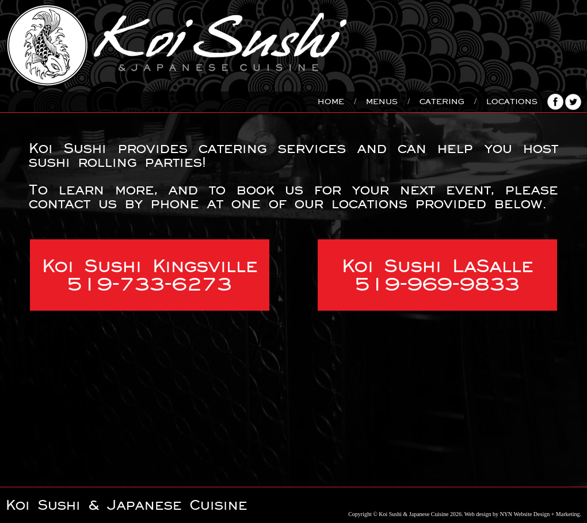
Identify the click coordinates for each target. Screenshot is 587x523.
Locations (512, 102)
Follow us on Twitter (573, 102)
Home (331, 102)
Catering (442, 102)
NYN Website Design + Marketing (540, 514)
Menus (382, 102)
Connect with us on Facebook (555, 102)
